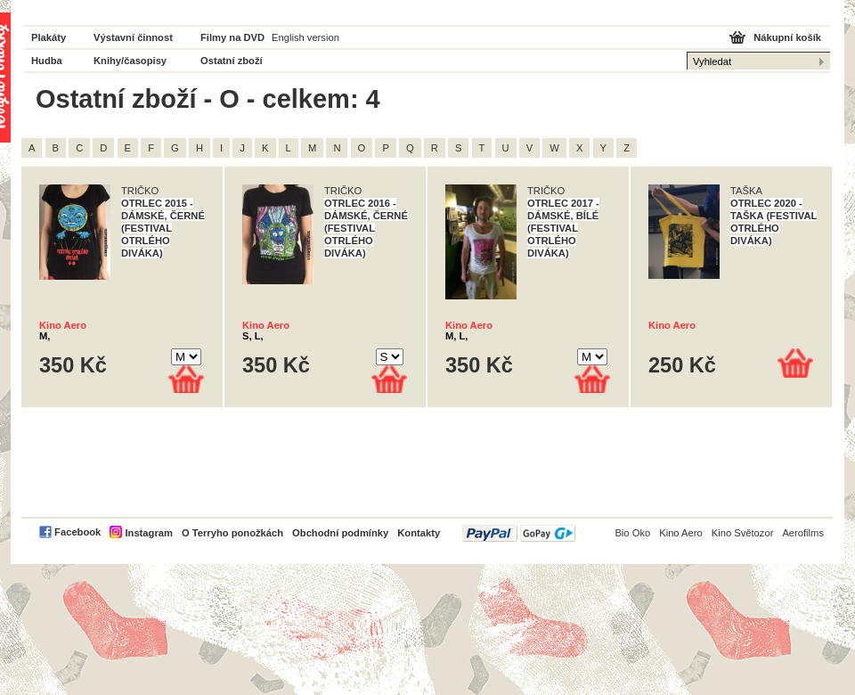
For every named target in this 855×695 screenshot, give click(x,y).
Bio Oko (632, 532)
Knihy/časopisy (130, 60)
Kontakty (418, 532)
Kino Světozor (743, 532)
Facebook (77, 532)
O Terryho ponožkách (232, 532)
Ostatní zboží (231, 60)
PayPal (518, 533)
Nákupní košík (787, 37)
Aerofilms (803, 532)
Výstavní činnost (133, 37)
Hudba (46, 60)
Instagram (148, 532)
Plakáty (48, 37)
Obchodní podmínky (340, 532)
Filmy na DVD (232, 37)
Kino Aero (62, 325)
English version (305, 37)
